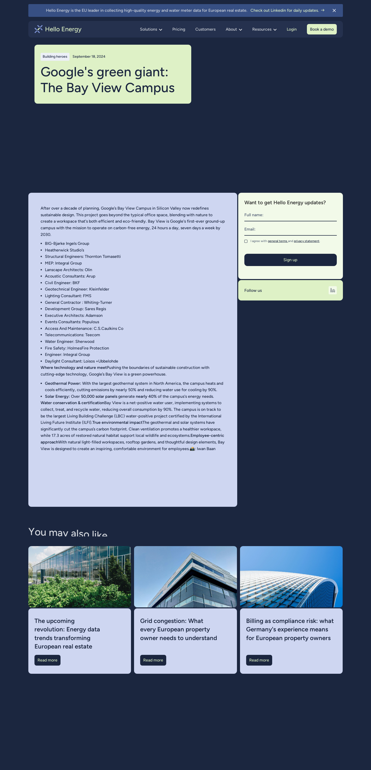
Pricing (178, 29)
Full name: (254, 214)
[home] (58, 29)
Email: (250, 229)
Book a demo (322, 29)
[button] (151, 29)
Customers (205, 29)
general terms (278, 241)
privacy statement (306, 241)
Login (292, 29)
